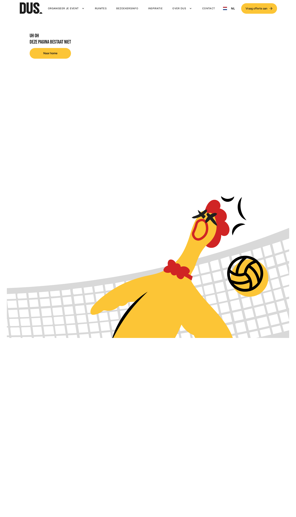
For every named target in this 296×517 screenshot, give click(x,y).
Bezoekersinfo (127, 8)
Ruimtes (101, 8)
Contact (208, 8)
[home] (31, 8)
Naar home (50, 53)
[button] (66, 8)
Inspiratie (155, 8)
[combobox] (229, 8)
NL (229, 8)
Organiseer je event (63, 8)
